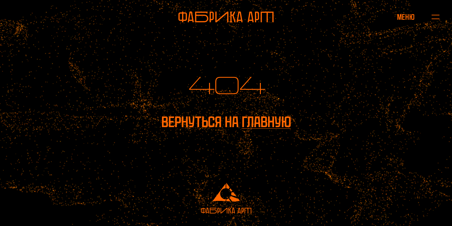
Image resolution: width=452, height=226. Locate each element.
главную (266, 122)
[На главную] (226, 17)
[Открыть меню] (405, 17)
